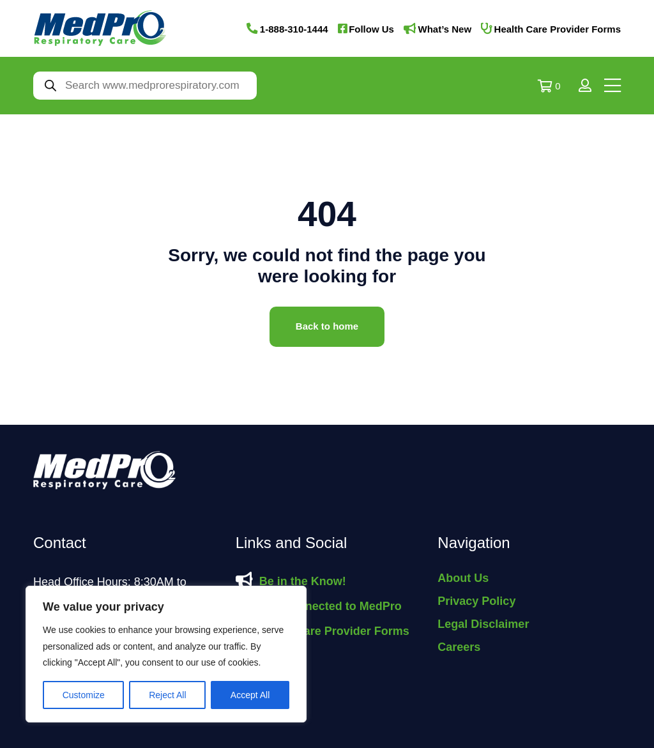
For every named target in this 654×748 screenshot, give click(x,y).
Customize (84, 695)
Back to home (327, 326)
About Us (463, 578)
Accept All (250, 695)
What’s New (444, 29)
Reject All (167, 695)
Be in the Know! (302, 581)
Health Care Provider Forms (557, 29)
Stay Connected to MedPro (328, 606)
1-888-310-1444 (294, 29)
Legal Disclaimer (483, 624)
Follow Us (371, 29)
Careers (458, 647)
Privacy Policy (476, 601)
